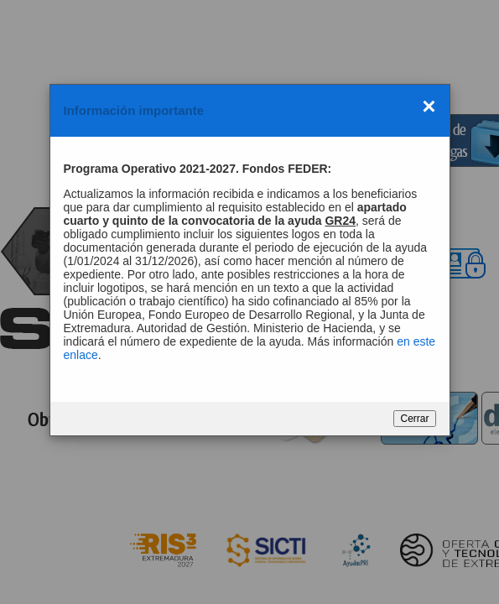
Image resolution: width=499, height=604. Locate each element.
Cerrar (414, 418)
